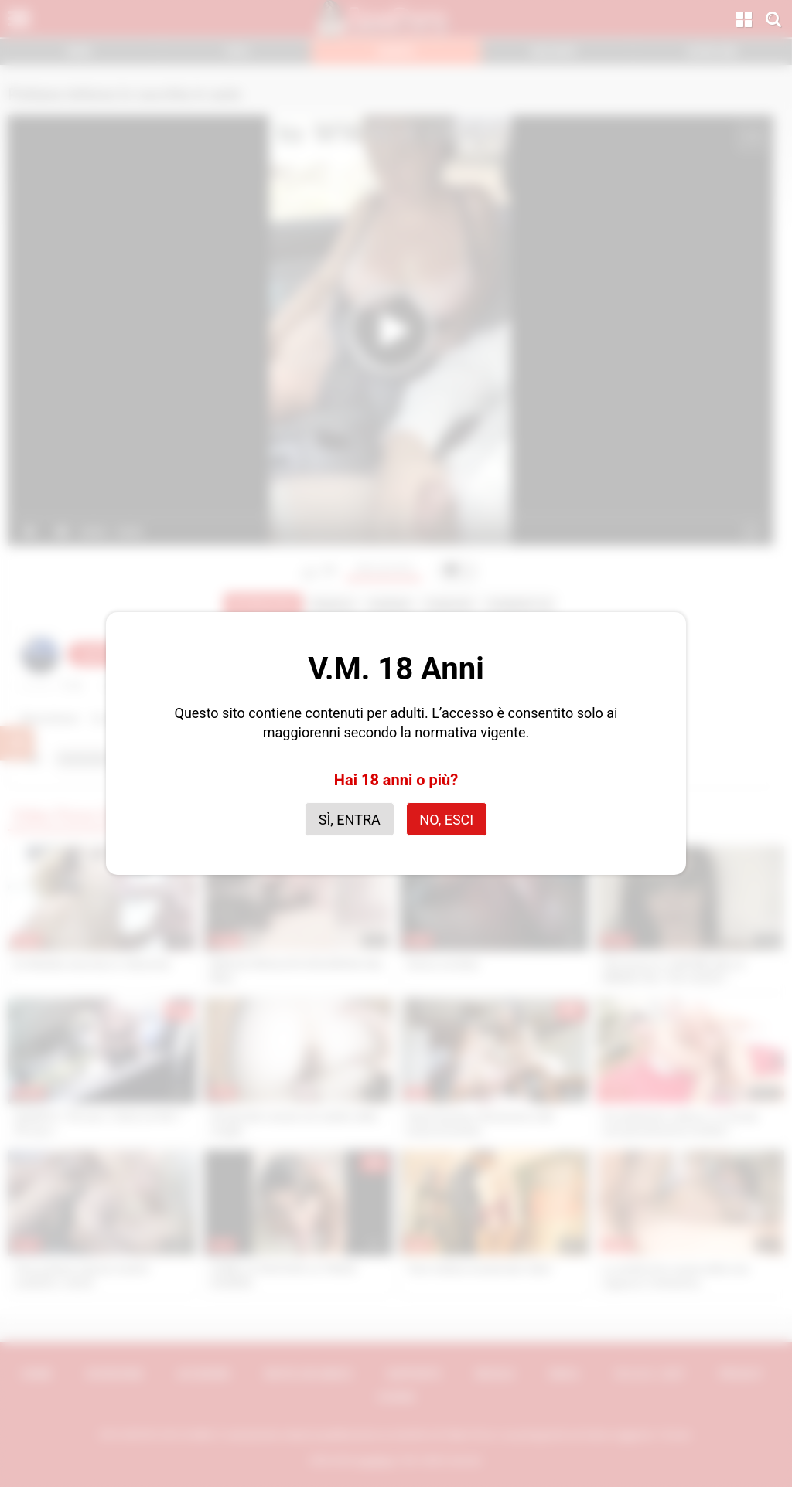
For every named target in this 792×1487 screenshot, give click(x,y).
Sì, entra (350, 820)
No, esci (446, 820)
